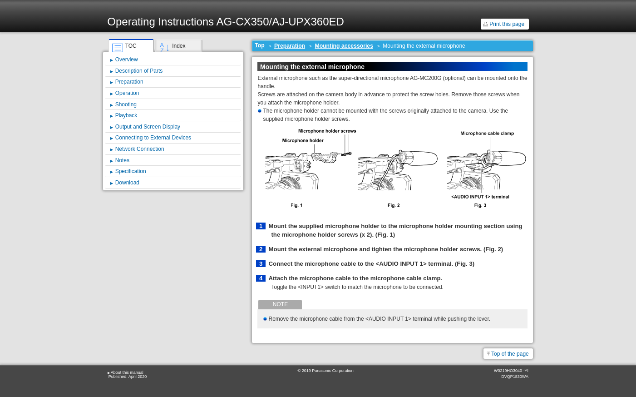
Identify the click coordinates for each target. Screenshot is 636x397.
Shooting (126, 104)
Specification (130, 171)
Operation (127, 93)
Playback (126, 115)
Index (178, 46)
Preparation (289, 46)
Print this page (506, 24)
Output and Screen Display (147, 127)
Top (260, 45)
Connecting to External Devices (153, 137)
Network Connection (139, 149)
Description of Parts (139, 71)
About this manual (127, 372)
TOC (131, 46)
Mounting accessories (344, 46)
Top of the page (510, 354)
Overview (126, 59)
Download (127, 182)
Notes (122, 160)
